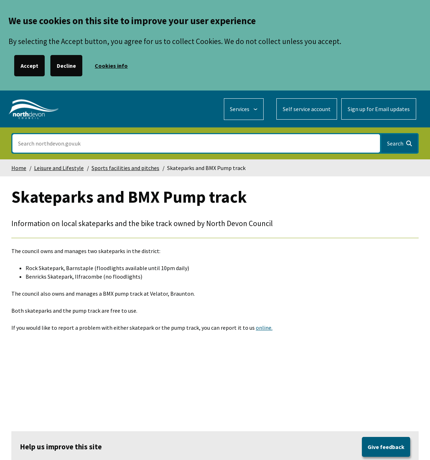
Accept (29, 65)
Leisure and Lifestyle (59, 167)
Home (18, 167)
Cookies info (111, 65)
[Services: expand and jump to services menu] (243, 109)
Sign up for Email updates (379, 109)
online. (264, 327)
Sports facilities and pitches (125, 167)
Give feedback (386, 446)
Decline (66, 65)
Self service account (307, 109)
